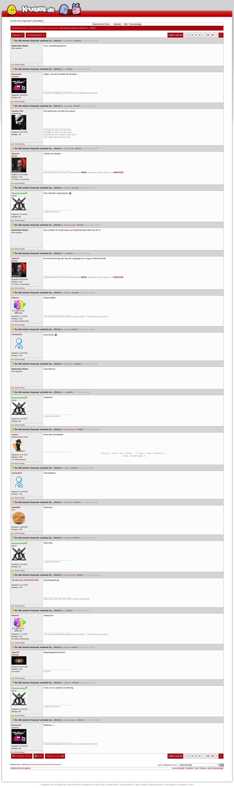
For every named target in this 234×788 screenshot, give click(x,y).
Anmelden (38, 21)
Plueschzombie (55, 764)
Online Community (156, 784)
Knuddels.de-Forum (19, 28)
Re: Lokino (65, 468)
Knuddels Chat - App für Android (68, 784)
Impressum (183, 784)
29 (208, 35)
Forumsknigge (135, 24)
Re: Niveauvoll (66, 106)
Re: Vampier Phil (67, 148)
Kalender (117, 24)
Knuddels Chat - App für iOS (93, 784)
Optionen (17, 35)
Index (38, 756)
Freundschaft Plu (126, 784)
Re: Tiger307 (65, 683)
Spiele (137, 784)
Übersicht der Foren (101, 24)
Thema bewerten (36, 35)
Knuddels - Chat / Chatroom (196, 768)
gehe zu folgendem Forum (167, 765)
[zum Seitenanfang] (18, 64)
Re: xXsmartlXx (66, 41)
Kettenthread (52, 28)
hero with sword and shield (39, 764)
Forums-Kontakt (178, 768)
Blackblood (26, 764)
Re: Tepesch (65, 188)
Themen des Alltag (37, 28)
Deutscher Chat (47, 784)
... (203, 35)
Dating (144, 784)
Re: (62, 69)
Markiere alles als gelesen (21, 768)
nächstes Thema (55, 756)
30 (212, 35)
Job (191, 784)
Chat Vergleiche (171, 784)
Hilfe (126, 24)
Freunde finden (112, 784)
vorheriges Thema (21, 756)
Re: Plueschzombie (68, 225)
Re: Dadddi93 (66, 538)
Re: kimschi (65, 329)
